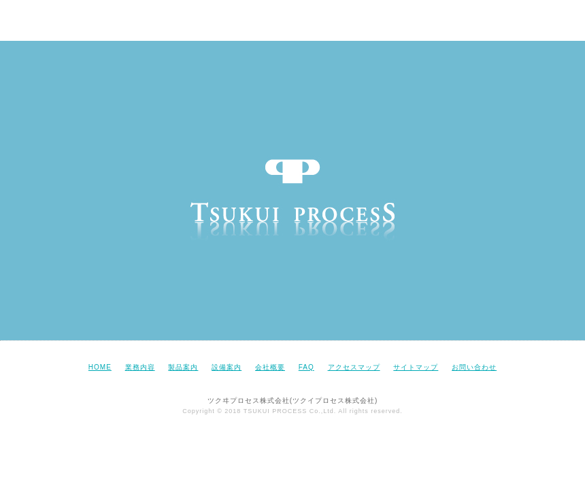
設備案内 (226, 367)
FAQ (306, 367)
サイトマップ (415, 367)
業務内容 (140, 367)
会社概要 (270, 367)
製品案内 (183, 367)
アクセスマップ (354, 367)
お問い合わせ (474, 367)
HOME (100, 367)
